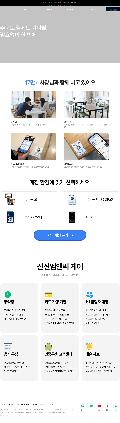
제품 (48, 9)
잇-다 (26, 9)
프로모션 (70, 9)
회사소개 (2, 404)
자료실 (42, 404)
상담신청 (93, 9)
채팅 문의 (57, 235)
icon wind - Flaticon (5, 415)
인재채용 (34, 404)
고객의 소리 (50, 404)
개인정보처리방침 (23, 404)
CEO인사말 (11, 404)
